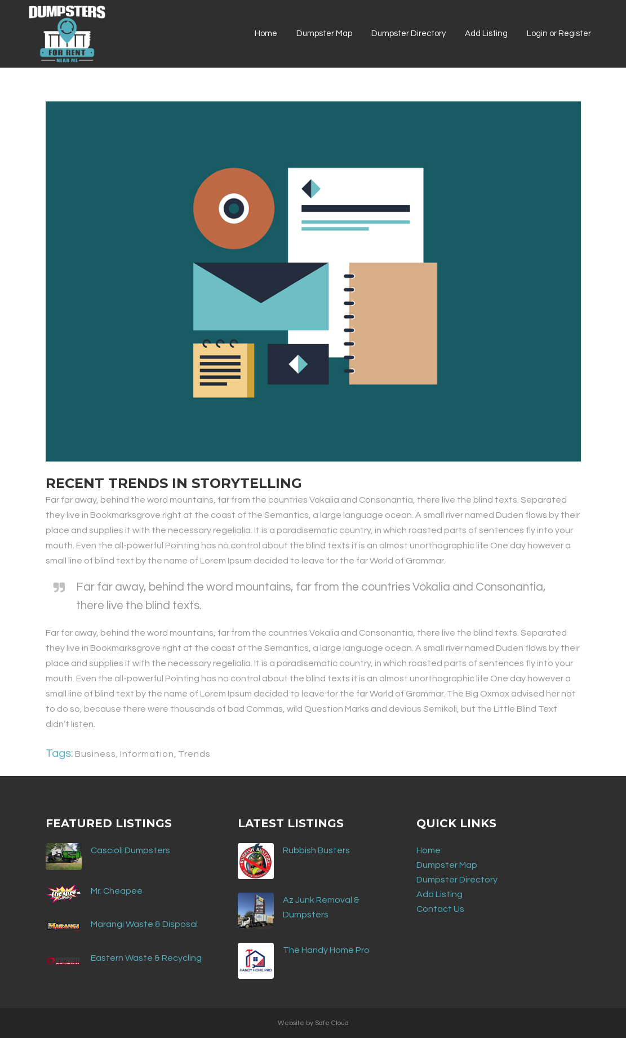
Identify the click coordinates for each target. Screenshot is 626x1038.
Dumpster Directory (457, 879)
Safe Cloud (332, 1023)
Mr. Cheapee (117, 890)
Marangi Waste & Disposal (144, 924)
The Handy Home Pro (326, 950)
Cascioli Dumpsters (130, 850)
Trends (194, 753)
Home (428, 850)
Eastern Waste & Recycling (146, 957)
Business (95, 753)
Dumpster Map (446, 865)
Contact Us (440, 908)
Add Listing (439, 894)
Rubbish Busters (316, 850)
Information (147, 753)
